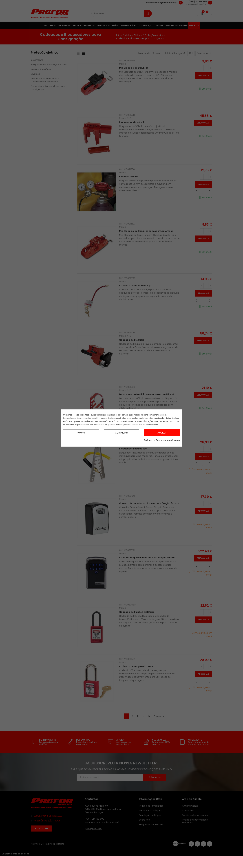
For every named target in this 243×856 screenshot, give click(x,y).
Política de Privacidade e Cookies (162, 440)
